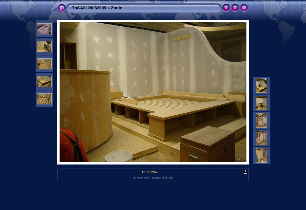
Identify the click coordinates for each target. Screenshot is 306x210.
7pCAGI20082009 (89, 8)
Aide (170, 177)
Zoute (116, 8)
